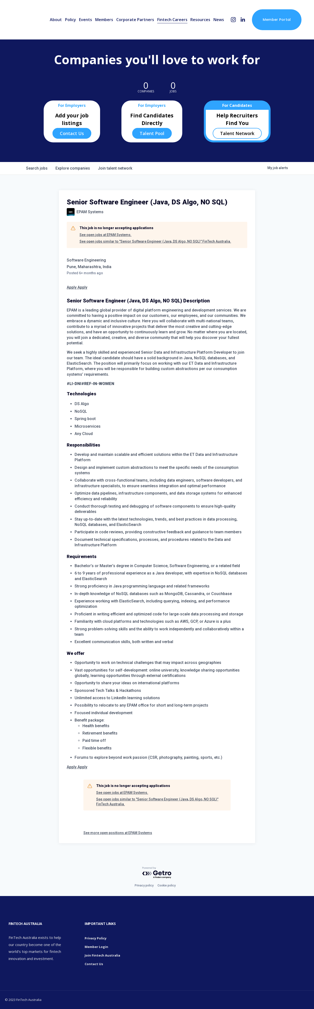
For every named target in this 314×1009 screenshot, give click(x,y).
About (56, 19)
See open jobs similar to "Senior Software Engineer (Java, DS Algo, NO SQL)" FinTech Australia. (155, 241)
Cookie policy (166, 885)
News (218, 19)
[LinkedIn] (243, 20)
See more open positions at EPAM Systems (117, 833)
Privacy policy (144, 885)
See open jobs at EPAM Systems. (105, 235)
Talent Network (237, 133)
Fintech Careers (172, 19)
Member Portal (277, 19)
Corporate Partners (135, 19)
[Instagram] (233, 20)
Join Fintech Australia (102, 955)
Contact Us (72, 133)
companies (72, 168)
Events (85, 19)
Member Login (96, 947)
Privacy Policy (95, 938)
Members (104, 19)
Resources (200, 19)
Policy (70, 19)
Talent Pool (152, 133)
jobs (37, 168)
